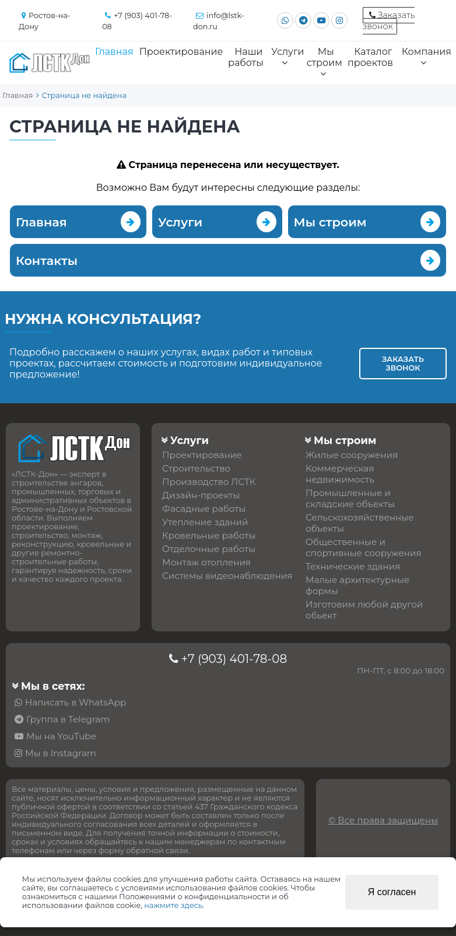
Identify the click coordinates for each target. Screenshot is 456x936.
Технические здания (353, 566)
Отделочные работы (208, 548)
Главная (114, 51)
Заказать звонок (403, 363)
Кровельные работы (208, 535)
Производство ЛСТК (209, 481)
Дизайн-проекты (201, 495)
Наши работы (246, 57)
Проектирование (181, 51)
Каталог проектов (370, 57)
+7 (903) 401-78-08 (234, 659)
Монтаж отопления (206, 562)
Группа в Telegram (68, 719)
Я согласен (392, 892)
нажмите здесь (173, 905)
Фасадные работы (203, 508)
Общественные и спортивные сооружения (364, 547)
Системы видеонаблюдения (227, 575)
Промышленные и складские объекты (350, 498)
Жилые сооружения (352, 454)
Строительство (196, 468)
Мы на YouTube (61, 736)
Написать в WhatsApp (75, 702)
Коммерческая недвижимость (340, 474)
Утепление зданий (205, 522)
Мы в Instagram (60, 753)
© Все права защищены (383, 820)
